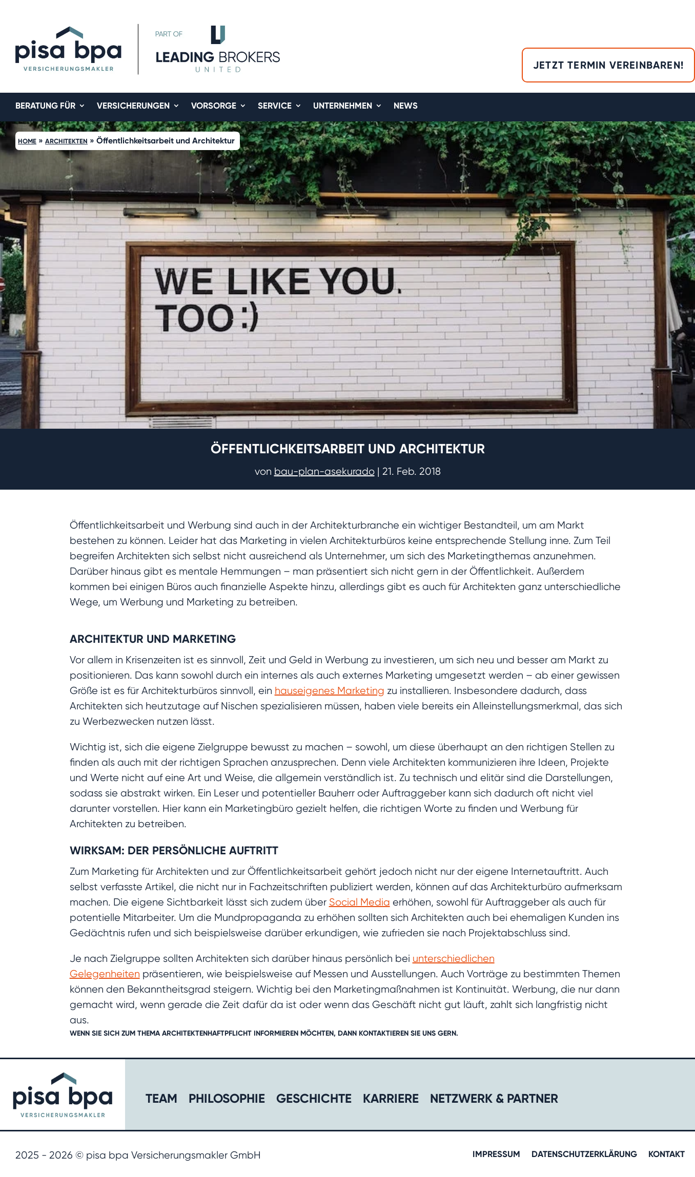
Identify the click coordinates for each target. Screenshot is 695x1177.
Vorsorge (213, 106)
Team (161, 1100)
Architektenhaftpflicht (207, 1033)
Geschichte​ (314, 1100)
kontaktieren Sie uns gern (407, 1033)
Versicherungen (133, 106)
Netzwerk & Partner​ (494, 1100)
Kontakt (666, 1154)
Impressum (496, 1154)
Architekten (66, 141)
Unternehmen (342, 106)
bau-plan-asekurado (324, 471)
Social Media (359, 902)
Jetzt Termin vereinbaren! (608, 65)
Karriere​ (391, 1100)
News (406, 106)
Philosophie (227, 1100)
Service (275, 106)
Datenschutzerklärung (584, 1154)
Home (27, 141)
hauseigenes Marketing (329, 691)
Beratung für (45, 106)
